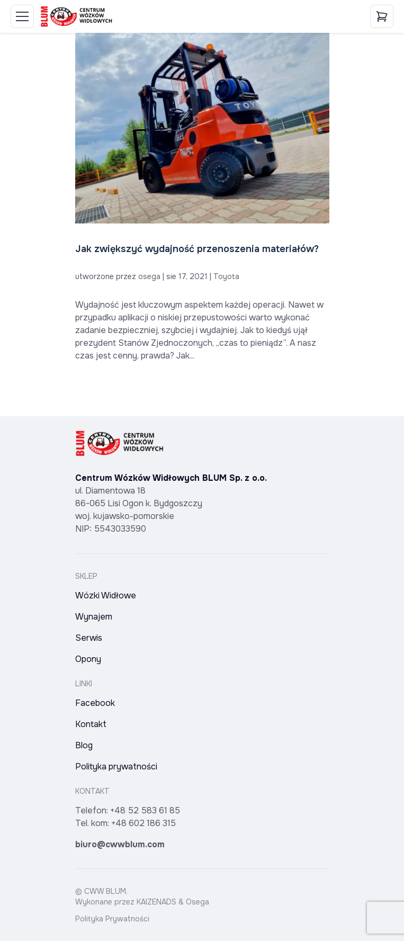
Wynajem (93, 616)
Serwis (88, 637)
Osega (197, 902)
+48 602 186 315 (143, 823)
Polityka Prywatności (112, 919)
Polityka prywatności (116, 766)
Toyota (226, 276)
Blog (84, 745)
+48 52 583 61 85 (145, 810)
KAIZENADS (156, 902)
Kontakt (90, 724)
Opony (88, 659)
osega (149, 276)
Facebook (95, 703)
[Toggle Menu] (22, 16)
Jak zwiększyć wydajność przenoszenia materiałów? (197, 249)
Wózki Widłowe (105, 595)
